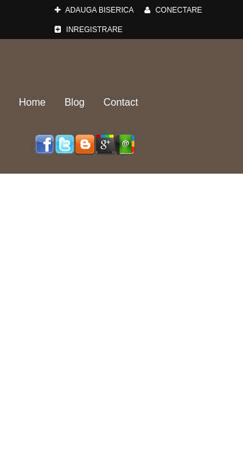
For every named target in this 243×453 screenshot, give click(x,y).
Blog (75, 102)
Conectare (173, 10)
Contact (121, 102)
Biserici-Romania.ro (121, 62)
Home (32, 102)
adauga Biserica (94, 10)
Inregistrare (88, 29)
